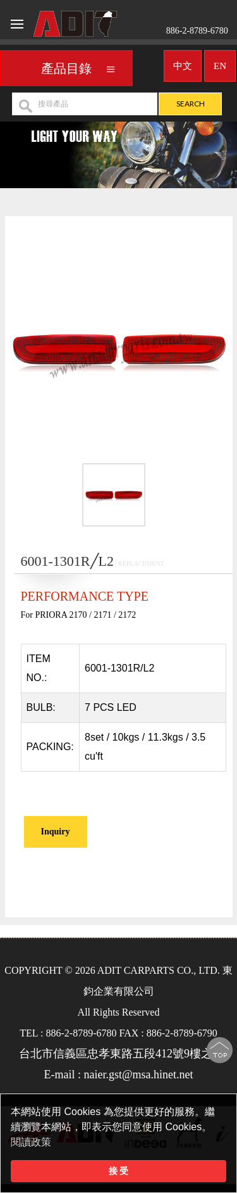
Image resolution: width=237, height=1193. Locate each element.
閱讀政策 (31, 1142)
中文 (182, 62)
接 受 (119, 1171)
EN (220, 62)
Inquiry (55, 831)
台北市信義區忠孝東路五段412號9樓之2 (118, 1053)
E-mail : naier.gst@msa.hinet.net (118, 1074)
